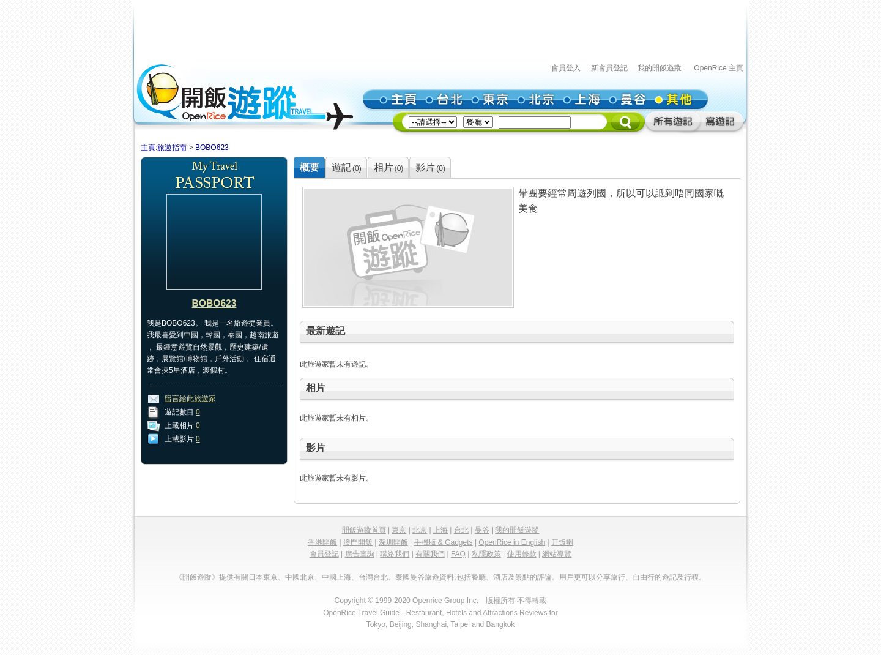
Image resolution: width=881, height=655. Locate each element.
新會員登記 (609, 68)
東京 (399, 530)
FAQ (458, 554)
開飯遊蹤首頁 (364, 530)
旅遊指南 (172, 147)
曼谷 (482, 530)
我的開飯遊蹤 (660, 68)
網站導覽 (556, 554)
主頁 (148, 147)
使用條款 (522, 554)
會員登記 (324, 554)
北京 (419, 530)
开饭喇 (562, 542)
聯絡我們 (394, 554)
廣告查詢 (359, 554)
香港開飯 (322, 542)
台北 (461, 530)
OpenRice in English (511, 542)
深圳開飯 (393, 542)
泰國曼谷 (410, 577)
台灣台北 (373, 577)
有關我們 (430, 554)
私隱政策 (486, 554)
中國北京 (299, 577)
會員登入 (566, 68)
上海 (440, 530)
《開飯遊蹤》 (197, 577)
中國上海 (336, 577)
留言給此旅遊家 (190, 398)
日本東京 (263, 577)
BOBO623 (212, 147)
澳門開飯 (358, 542)
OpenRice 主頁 (718, 68)
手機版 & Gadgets (443, 542)
